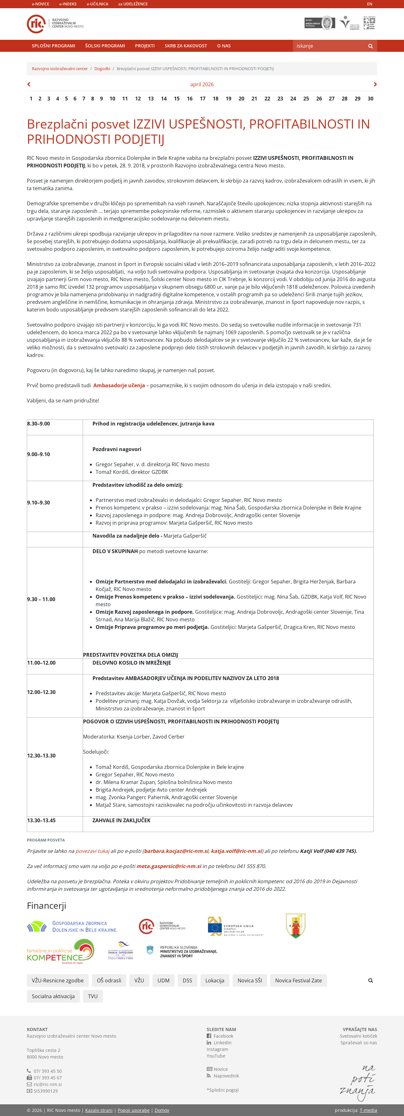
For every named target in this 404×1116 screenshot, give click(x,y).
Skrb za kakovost (186, 46)
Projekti (145, 46)
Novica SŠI (250, 980)
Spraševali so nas (359, 1043)
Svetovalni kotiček (358, 1036)
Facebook (220, 1036)
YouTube (216, 1056)
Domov (162, 1110)
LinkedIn (219, 1042)
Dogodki (102, 68)
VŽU (139, 980)
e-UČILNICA (97, 4)
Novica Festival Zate (298, 980)
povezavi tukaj (92, 851)
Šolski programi (105, 46)
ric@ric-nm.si (48, 1084)
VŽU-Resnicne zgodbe (58, 980)
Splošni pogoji (224, 1090)
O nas (224, 46)
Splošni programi (53, 46)
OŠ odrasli (109, 980)
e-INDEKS (68, 4)
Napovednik (223, 1075)
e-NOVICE (40, 4)
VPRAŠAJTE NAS (360, 1029)
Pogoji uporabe (134, 1110)
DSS (187, 980)
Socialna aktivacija (53, 996)
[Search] (328, 46)
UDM (163, 980)
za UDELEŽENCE (133, 4)
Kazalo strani (99, 1110)
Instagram (217, 1049)
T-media (368, 1110)
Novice (217, 1069)
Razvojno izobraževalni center (60, 68)
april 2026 (202, 84)
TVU (93, 996)
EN (369, 4)
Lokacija (214, 980)
